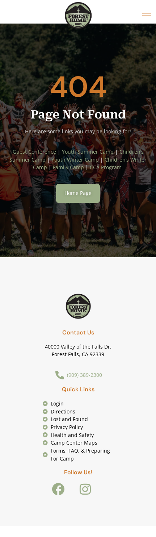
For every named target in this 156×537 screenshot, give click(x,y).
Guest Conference (34, 151)
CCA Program (106, 167)
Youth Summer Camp (88, 151)
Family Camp (68, 167)
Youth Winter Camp (75, 159)
